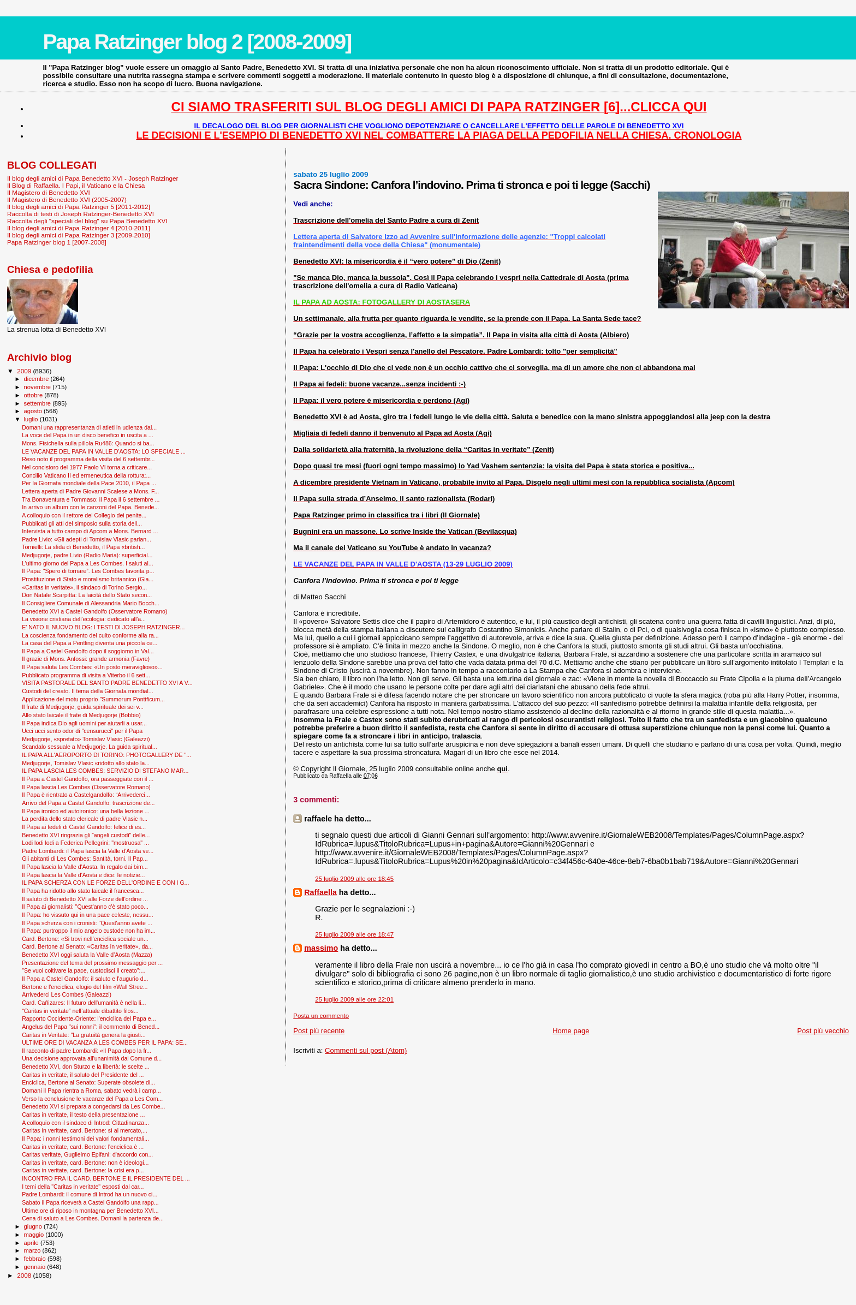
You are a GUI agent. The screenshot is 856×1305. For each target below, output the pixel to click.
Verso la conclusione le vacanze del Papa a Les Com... (92, 1098)
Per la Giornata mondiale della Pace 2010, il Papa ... (89, 483)
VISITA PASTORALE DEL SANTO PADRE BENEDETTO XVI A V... (107, 683)
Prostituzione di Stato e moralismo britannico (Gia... (87, 579)
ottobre (34, 395)
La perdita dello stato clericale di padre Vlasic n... (84, 818)
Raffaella (320, 892)
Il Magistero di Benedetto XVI (48, 192)
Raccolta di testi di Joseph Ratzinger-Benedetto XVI (80, 213)
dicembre (37, 379)
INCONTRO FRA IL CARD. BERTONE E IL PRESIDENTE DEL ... (106, 1178)
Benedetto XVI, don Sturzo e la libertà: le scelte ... (85, 1066)
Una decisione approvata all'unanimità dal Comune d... (92, 1058)
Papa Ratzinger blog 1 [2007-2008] (56, 242)
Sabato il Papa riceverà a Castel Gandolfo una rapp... (90, 1202)
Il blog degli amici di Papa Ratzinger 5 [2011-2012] (78, 206)
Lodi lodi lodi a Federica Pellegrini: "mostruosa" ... (85, 842)
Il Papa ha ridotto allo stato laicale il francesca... (83, 890)
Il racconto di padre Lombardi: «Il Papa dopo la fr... (86, 1050)
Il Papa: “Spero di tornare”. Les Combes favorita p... (88, 571)
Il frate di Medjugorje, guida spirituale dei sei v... (83, 707)
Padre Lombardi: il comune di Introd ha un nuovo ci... (89, 1194)
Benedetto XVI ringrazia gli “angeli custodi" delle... (86, 835)
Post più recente (318, 1031)
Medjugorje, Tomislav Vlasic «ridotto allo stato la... (86, 763)
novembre (38, 387)
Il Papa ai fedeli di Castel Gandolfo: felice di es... (84, 827)
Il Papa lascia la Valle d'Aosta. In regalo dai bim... (85, 866)
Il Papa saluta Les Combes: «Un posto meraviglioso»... (92, 667)
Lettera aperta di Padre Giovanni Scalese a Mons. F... (90, 491)
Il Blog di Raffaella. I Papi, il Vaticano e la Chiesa (76, 185)
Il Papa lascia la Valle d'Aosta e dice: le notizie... (83, 875)
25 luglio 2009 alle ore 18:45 (354, 878)
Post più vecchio (823, 1031)
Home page (570, 1031)
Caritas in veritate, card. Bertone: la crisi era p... (83, 1170)
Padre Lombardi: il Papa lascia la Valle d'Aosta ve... (87, 851)
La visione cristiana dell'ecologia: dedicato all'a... (84, 619)
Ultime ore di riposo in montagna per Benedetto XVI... (90, 1210)
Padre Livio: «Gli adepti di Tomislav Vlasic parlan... (86, 539)
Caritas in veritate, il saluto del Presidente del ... (83, 1074)
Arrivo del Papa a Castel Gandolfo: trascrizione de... (88, 803)
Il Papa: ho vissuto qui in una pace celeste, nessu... (87, 914)
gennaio (35, 1267)
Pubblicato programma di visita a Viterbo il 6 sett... (86, 675)
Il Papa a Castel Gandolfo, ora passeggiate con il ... (87, 779)
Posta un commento (321, 1015)
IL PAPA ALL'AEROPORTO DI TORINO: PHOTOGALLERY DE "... (106, 755)
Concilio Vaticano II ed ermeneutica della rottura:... (86, 475)
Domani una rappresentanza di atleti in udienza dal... (89, 427)
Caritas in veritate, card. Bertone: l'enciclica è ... (83, 1146)
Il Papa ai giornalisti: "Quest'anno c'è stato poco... (85, 906)
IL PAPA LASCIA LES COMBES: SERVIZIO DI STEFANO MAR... (105, 770)
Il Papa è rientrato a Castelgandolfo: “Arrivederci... (86, 794)
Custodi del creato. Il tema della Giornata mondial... (87, 691)
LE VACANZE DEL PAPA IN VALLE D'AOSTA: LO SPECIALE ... (104, 451)
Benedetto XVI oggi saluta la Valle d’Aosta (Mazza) (87, 954)
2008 (25, 1275)
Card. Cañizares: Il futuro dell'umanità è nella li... (84, 1002)
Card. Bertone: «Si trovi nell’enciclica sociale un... (85, 938)
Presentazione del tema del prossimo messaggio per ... (92, 963)
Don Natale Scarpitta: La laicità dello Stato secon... (87, 595)
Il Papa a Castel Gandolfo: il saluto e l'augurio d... (85, 978)
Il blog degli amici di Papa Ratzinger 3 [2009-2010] (78, 235)
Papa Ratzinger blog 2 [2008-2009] (197, 41)
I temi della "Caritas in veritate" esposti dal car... (83, 1186)
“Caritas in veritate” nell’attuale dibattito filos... (80, 1011)
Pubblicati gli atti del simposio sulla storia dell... (82, 523)
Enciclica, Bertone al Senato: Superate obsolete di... (88, 1082)
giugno (34, 1226)
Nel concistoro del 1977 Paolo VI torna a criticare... (87, 467)
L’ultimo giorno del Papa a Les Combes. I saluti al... (87, 563)
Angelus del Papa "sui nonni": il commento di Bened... (90, 1026)
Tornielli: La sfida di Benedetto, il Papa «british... (83, 547)
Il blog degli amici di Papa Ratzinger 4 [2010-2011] (78, 227)
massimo (321, 948)
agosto (34, 411)
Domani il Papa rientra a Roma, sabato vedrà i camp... (91, 1090)
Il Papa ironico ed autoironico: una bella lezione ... (85, 811)
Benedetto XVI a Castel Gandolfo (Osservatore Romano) (94, 611)
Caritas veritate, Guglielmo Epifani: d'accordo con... (87, 1154)
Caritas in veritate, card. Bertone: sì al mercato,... (84, 1130)
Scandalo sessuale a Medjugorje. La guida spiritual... (89, 746)
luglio (32, 419)
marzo (33, 1250)
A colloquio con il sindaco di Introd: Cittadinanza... (85, 1122)
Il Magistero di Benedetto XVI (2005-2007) (67, 199)
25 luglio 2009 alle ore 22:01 (354, 999)
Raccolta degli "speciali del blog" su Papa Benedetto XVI (87, 220)
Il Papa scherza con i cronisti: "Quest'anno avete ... (87, 923)
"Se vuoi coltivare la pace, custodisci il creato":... (83, 970)
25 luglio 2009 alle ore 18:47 (354, 934)
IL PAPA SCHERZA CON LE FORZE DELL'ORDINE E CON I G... (105, 882)
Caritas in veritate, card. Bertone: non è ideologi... (85, 1162)
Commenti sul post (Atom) (366, 1050)
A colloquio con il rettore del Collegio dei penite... (84, 515)
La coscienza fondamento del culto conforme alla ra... (90, 635)
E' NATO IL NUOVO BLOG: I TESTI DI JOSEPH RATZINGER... (103, 627)
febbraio (35, 1258)
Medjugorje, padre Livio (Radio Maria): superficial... (87, 555)
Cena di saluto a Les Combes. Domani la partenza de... (93, 1218)
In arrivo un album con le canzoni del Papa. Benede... (90, 507)
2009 (25, 370)
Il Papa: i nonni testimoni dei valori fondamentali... (85, 1138)
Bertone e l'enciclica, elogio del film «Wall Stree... (84, 987)
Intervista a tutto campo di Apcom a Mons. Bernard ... (90, 531)
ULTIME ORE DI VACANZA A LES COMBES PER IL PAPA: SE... (105, 1042)
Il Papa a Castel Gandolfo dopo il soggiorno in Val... (88, 651)
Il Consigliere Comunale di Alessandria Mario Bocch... (90, 603)
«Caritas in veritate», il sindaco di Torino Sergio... (84, 587)
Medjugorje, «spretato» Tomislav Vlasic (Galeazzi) (86, 739)
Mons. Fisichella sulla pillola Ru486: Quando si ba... (88, 443)
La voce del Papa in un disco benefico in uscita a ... (87, 435)
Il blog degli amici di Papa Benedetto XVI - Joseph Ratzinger (92, 178)
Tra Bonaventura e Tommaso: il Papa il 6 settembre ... (90, 499)
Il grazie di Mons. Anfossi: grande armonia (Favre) (86, 659)
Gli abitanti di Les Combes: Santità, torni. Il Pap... (84, 858)
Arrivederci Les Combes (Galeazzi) (66, 994)
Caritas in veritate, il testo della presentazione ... (83, 1114)
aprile (32, 1243)
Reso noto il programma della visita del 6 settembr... (88, 459)
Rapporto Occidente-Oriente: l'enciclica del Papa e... (89, 1018)
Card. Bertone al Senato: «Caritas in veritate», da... (87, 946)
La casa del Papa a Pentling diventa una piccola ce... (89, 643)
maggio (35, 1234)
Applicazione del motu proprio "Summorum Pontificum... (93, 699)
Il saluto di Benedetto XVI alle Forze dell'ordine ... (85, 899)
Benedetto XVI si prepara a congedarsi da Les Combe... (93, 1106)
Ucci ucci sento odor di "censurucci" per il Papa (82, 731)
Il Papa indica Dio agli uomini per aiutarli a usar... (84, 723)
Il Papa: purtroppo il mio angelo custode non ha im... (89, 930)
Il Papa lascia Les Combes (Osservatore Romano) (86, 787)
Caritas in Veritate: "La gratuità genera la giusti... (84, 1035)
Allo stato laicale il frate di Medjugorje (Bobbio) (81, 715)
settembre (38, 403)
